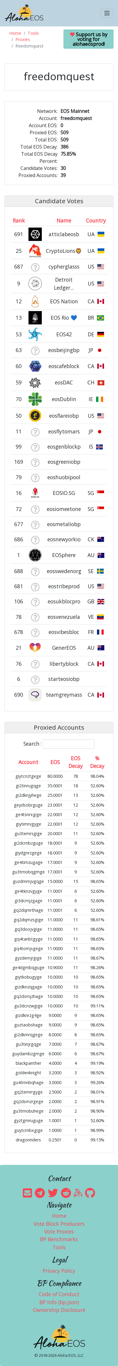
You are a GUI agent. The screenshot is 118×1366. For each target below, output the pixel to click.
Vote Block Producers (59, 1223)
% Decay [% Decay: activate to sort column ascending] (97, 762)
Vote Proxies (59, 1231)
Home (15, 33)
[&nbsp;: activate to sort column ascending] (35, 220)
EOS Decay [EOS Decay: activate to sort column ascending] (75, 762)
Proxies (22, 39)
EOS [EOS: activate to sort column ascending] (55, 762)
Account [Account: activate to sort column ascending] (28, 762)
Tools (33, 33)
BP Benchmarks (59, 1239)
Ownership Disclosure (59, 1309)
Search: (59, 744)
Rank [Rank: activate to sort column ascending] (19, 220)
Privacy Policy (59, 1270)
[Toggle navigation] (107, 13)
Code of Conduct (59, 1294)
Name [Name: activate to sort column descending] (64, 220)
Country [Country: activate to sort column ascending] (96, 220)
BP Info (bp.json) (59, 1302)
